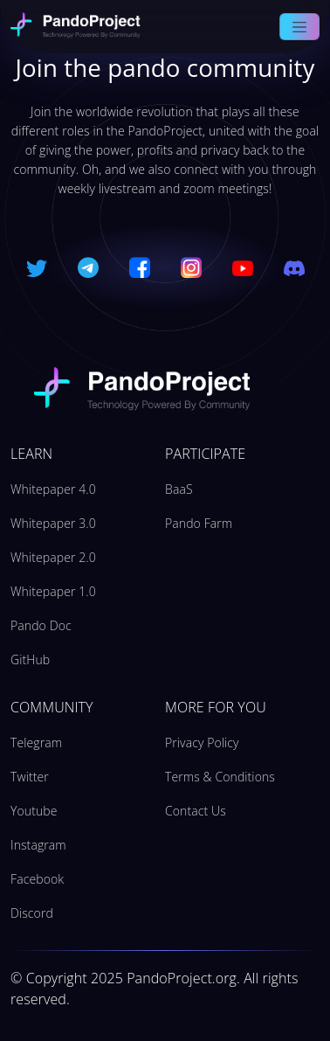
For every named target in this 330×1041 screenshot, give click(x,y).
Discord (31, 913)
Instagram (38, 844)
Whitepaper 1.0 (53, 591)
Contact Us (195, 810)
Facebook (37, 879)
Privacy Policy (202, 742)
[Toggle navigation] (299, 27)
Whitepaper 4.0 (53, 489)
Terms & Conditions (220, 776)
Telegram (36, 742)
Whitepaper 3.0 (53, 523)
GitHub (30, 659)
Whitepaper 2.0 (53, 557)
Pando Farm (198, 523)
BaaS (179, 489)
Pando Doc (41, 625)
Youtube (34, 810)
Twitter (29, 776)
